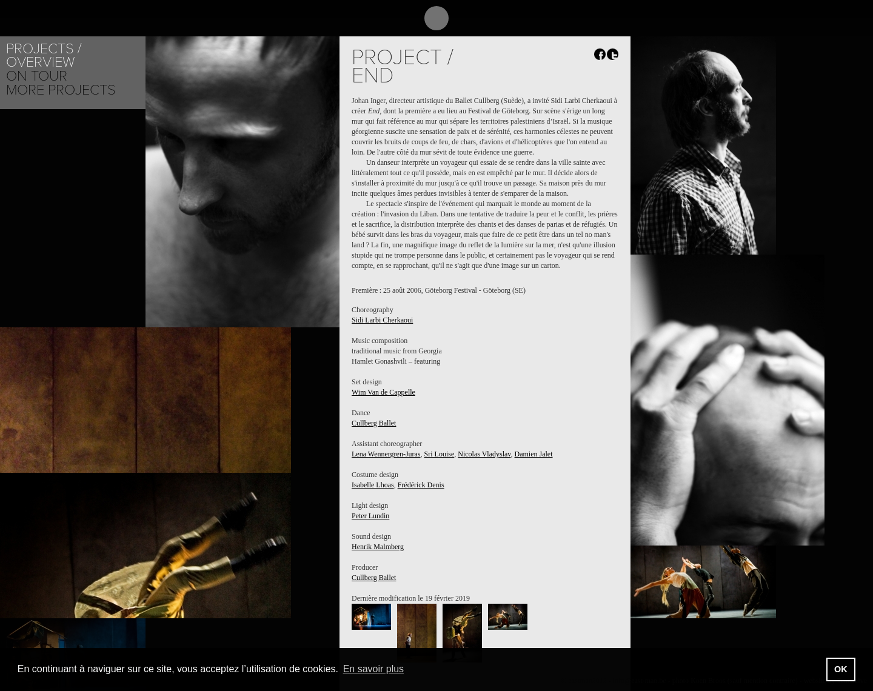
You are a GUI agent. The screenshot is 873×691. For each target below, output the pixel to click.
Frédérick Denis (421, 485)
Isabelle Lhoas (373, 485)
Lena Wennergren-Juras (386, 454)
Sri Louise (439, 454)
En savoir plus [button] (373, 669)
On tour (36, 76)
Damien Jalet (534, 454)
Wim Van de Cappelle (383, 392)
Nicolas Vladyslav (484, 454)
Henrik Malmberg (378, 546)
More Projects (61, 90)
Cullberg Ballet (374, 423)
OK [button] (841, 669)
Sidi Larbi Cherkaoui (382, 320)
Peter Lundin (370, 516)
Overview (40, 62)
